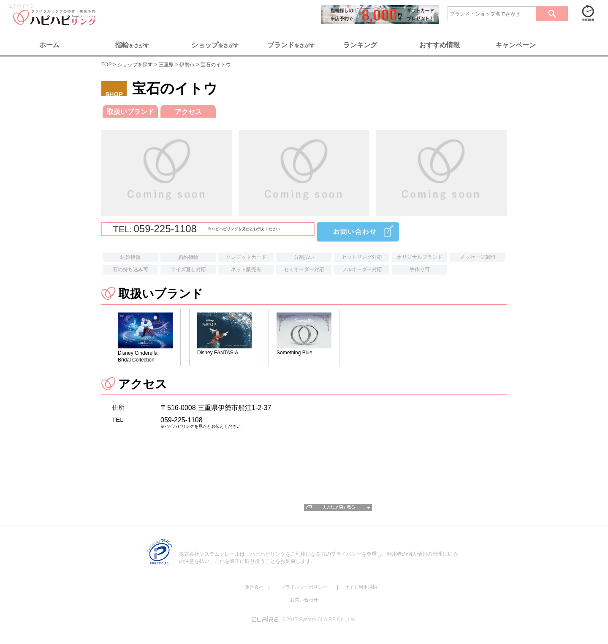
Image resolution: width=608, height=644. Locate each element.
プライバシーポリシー (304, 587)
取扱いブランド (130, 111)
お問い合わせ (304, 599)
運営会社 (254, 587)
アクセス (188, 111)
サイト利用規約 (361, 587)
